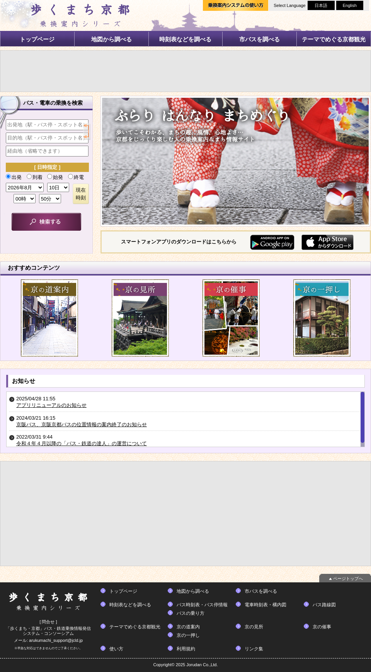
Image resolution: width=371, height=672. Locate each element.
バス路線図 (324, 604)
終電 (76, 177)
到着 (35, 177)
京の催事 (322, 626)
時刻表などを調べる (185, 39)
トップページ (37, 39)
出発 (14, 177)
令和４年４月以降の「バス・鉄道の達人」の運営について (81, 443)
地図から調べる (111, 39)
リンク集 (254, 649)
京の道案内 (188, 626)
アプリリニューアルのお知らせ (51, 405)
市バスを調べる (259, 39)
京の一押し (188, 635)
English (350, 5)
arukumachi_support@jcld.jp (56, 640)
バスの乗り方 (190, 613)
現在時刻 (81, 194)
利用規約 (186, 649)
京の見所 (254, 626)
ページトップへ (348, 578)
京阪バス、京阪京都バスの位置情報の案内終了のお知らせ (81, 424)
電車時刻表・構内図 (265, 604)
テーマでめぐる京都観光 (334, 39)
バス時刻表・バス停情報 (202, 604)
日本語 (321, 5)
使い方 (116, 649)
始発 (55, 177)
